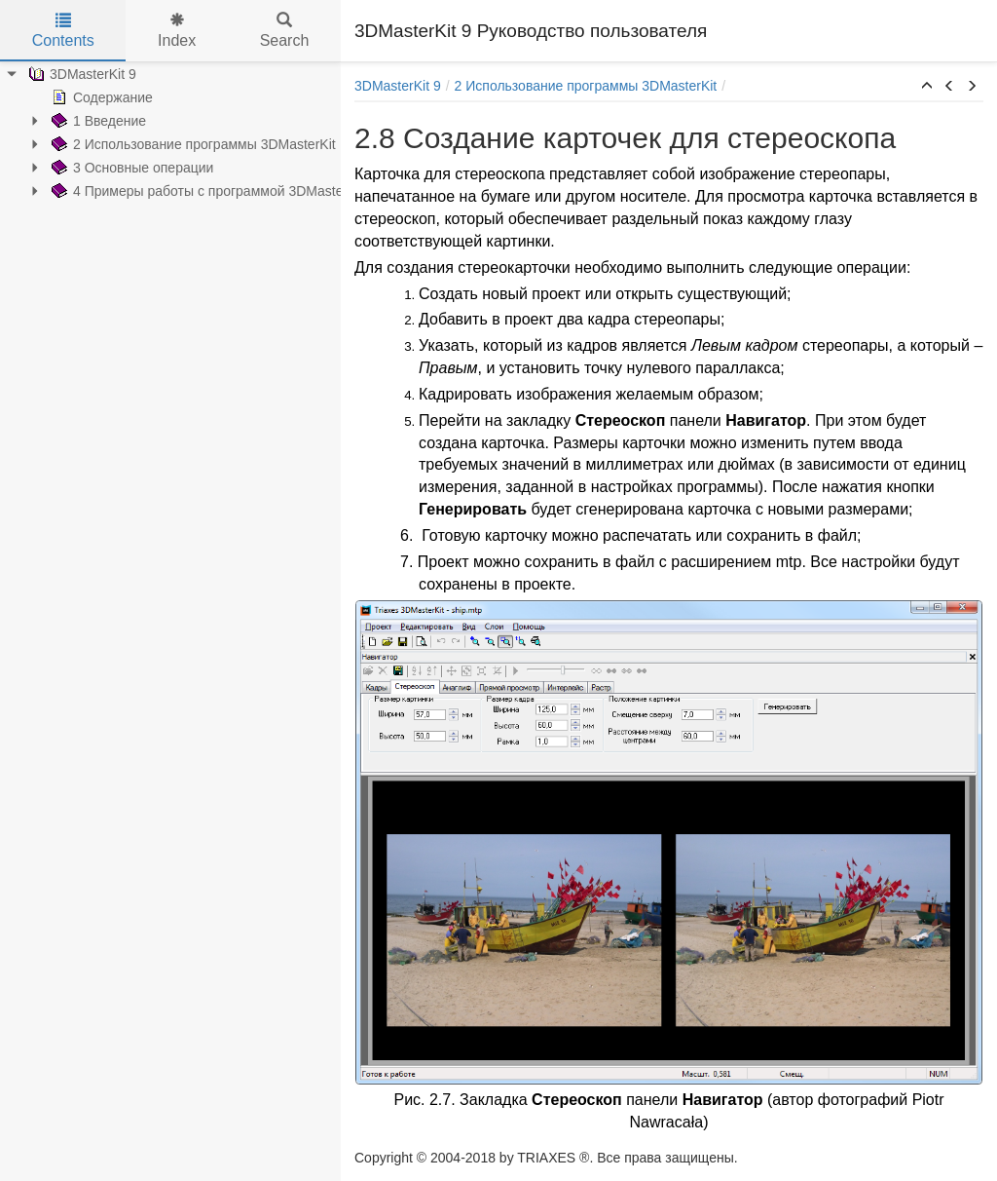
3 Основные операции (130, 167)
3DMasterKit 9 (80, 74)
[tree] (170, 132)
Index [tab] (177, 31)
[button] (927, 86)
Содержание (100, 97)
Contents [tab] (63, 31)
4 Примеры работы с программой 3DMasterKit (205, 191)
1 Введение (97, 121)
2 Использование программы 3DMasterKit (192, 144)
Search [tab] (285, 31)
